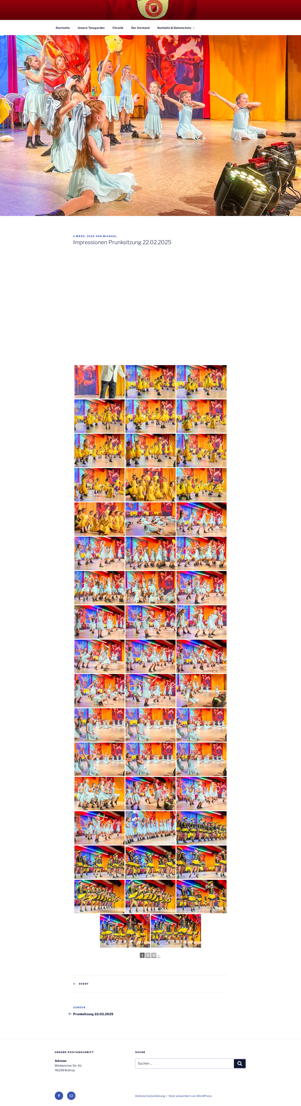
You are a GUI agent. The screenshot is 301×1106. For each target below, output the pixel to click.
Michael (110, 236)
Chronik (117, 28)
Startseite (63, 28)
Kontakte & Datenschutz (176, 28)
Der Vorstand (140, 28)
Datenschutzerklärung (150, 1096)
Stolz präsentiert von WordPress (190, 1096)
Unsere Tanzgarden (91, 28)
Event (84, 983)
